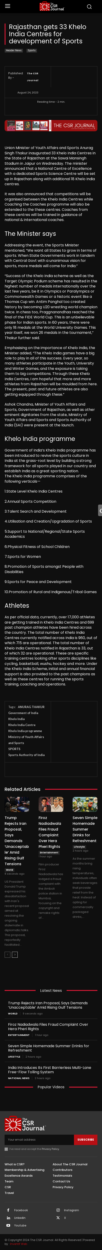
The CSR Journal (32, 77)
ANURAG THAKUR (31, 707)
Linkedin (20, 1218)
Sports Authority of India (26, 755)
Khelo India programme (25, 731)
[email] (39, 1140)
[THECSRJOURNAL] (52, 6)
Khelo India (16, 719)
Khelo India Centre (22, 725)
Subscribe (85, 1140)
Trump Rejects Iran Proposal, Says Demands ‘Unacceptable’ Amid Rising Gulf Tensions (17, 841)
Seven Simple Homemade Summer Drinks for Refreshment (85, 829)
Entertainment (49, 852)
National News (18, 1078)
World (9, 870)
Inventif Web (18, 1244)
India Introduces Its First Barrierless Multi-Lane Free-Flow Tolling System (49, 1070)
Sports (31, 51)
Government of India (23, 713)
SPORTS (14, 749)
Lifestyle (79, 847)
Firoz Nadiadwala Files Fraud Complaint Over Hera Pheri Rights (48, 1027)
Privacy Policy (50, 1149)
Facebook (21, 1210)
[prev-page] (7, 955)
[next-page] (15, 955)
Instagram (71, 1210)
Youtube (20, 1225)
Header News (14, 51)
